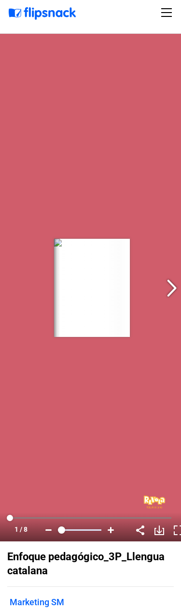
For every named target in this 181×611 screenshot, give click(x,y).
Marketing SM (37, 602)
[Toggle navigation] (168, 12)
